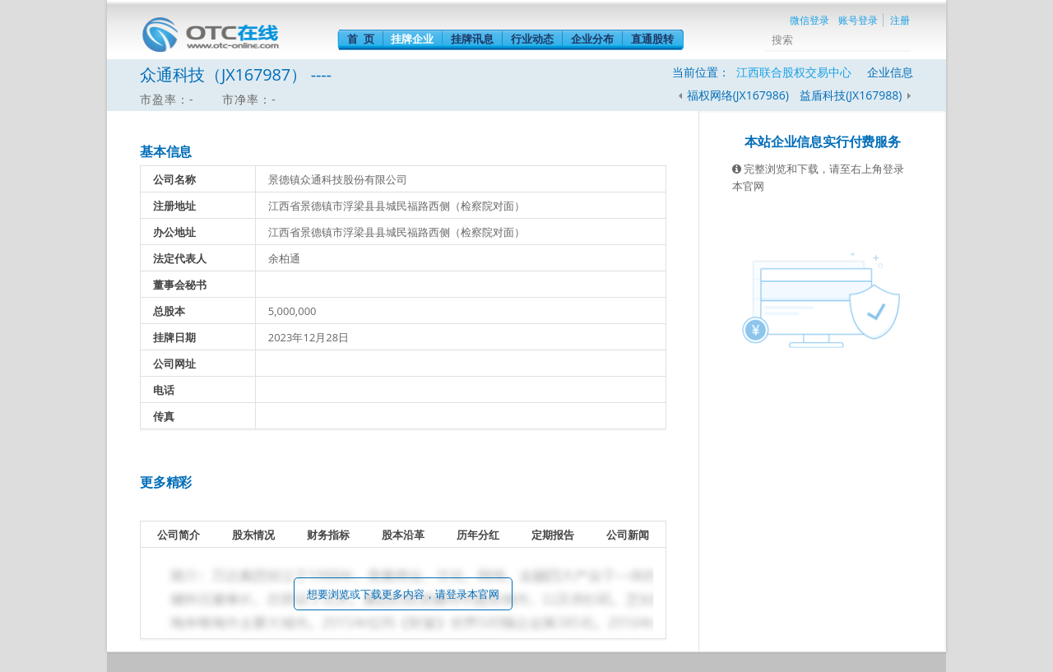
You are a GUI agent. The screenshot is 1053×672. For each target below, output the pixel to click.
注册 (900, 20)
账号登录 (858, 20)
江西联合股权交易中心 (793, 72)
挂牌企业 (412, 38)
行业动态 (532, 38)
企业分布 (592, 38)
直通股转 (652, 38)
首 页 (360, 38)
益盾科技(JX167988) (852, 95)
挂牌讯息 (472, 38)
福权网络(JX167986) (738, 95)
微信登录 (809, 20)
